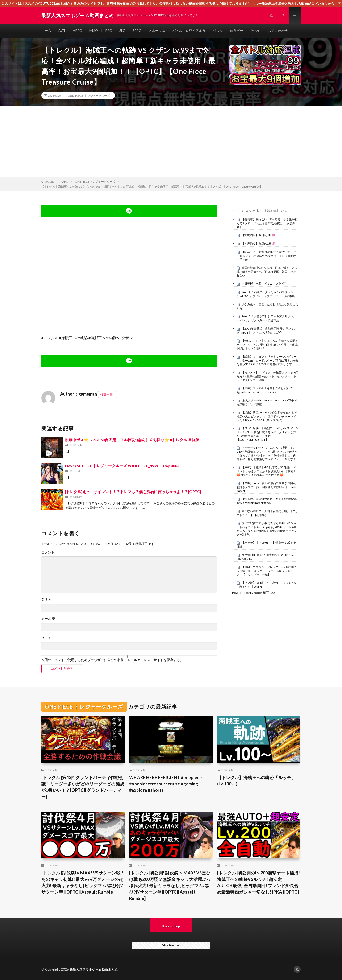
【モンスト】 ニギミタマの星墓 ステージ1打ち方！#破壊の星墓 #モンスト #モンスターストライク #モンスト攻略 (267, 376)
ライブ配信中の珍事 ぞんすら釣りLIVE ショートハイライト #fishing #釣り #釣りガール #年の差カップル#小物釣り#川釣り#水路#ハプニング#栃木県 (267, 528)
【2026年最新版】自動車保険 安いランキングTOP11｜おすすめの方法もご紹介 (267, 330)
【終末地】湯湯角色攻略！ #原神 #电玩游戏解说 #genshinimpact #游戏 (267, 501)
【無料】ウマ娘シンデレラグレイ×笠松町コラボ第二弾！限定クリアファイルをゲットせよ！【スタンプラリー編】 (267, 570)
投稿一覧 (106, 394)
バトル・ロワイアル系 (188, 31)
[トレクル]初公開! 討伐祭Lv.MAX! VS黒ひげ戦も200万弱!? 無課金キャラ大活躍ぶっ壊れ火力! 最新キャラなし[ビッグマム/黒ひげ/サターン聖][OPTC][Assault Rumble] (170, 885)
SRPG (137, 31)
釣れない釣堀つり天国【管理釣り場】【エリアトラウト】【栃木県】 (267, 513)
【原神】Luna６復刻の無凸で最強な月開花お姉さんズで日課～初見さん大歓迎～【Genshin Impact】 (267, 487)
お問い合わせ (278, 31)
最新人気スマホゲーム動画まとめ (94, 969)
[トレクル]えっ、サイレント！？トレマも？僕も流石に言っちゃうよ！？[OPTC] (133, 491)
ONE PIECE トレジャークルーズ (89, 95)
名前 (46, 599)
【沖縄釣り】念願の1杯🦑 (258, 243)
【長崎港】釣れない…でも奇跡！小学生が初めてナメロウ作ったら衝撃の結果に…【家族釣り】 (267, 223)
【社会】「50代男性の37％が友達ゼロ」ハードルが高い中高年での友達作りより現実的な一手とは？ (266, 255)
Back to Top (171, 926)
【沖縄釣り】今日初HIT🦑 (258, 235)
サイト (46, 637)
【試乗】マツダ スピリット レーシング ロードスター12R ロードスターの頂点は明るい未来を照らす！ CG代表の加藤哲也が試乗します (267, 360)
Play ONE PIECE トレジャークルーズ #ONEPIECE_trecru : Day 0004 (122, 465)
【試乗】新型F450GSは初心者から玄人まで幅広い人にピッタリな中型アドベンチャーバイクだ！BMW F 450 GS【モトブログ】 (267, 416)
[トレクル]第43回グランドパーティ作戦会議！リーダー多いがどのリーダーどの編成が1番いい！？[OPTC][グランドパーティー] (82, 787)
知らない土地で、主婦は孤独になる (264, 210)
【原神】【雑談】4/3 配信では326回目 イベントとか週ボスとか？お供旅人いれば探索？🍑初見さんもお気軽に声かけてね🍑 (266, 471)
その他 (255, 31)
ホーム (46, 31)
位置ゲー (236, 31)
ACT (62, 31)
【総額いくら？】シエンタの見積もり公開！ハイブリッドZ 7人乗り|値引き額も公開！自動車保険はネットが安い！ (267, 344)
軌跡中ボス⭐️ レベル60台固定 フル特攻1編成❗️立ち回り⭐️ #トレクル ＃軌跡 (132, 439)
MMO (93, 31)
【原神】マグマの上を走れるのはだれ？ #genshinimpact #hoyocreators (264, 390)
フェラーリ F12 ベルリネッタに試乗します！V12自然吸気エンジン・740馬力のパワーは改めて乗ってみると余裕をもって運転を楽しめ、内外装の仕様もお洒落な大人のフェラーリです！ (267, 453)
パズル (218, 31)
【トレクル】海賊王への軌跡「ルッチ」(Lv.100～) (256, 780)
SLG (122, 31)
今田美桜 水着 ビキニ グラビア (264, 283)
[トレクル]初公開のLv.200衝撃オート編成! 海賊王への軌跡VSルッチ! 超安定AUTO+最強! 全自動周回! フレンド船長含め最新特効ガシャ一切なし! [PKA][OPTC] (258, 882)
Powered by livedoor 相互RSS (253, 593)
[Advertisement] (171, 141)
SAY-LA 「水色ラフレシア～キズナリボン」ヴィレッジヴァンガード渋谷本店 (266, 318)
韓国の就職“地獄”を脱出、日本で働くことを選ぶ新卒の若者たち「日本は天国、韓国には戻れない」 (267, 271)
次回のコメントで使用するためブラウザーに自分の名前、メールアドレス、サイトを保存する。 (112, 660)
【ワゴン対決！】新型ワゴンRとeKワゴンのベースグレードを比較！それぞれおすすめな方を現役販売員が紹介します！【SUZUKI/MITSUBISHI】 (267, 433)
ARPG (77, 31)
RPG (108, 31)
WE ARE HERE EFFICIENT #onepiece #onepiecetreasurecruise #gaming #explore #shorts (165, 784)
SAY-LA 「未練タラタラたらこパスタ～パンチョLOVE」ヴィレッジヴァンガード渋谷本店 (266, 294)
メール (48, 618)
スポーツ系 (157, 31)
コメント (47, 552)
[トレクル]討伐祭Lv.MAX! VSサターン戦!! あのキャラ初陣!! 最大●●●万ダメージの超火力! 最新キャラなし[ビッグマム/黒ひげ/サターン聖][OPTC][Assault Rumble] (82, 882)
